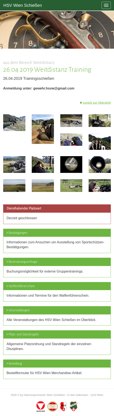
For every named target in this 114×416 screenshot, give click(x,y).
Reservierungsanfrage (22, 261)
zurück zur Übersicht (95, 102)
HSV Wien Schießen (22, 5)
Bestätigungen (17, 232)
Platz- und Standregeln (23, 334)
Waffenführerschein (21, 286)
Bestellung (15, 363)
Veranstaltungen (19, 310)
